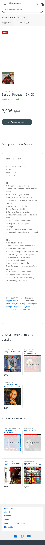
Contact (7, 519)
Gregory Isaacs (18, 306)
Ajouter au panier (18, 122)
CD (11, 17)
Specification (25, 144)
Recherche (39, 10)
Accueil (4, 17)
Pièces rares (7, 428)
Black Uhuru (10, 303)
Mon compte (9, 508)
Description (8, 144)
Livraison (7, 516)
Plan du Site (8, 527)
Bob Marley (20, 303)
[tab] (8, 145)
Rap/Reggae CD (22, 17)
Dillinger (9, 306)
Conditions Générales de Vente (16, 523)
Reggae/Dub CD (8, 22)
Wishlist (7, 512)
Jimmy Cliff (29, 306)
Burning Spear (31, 303)
